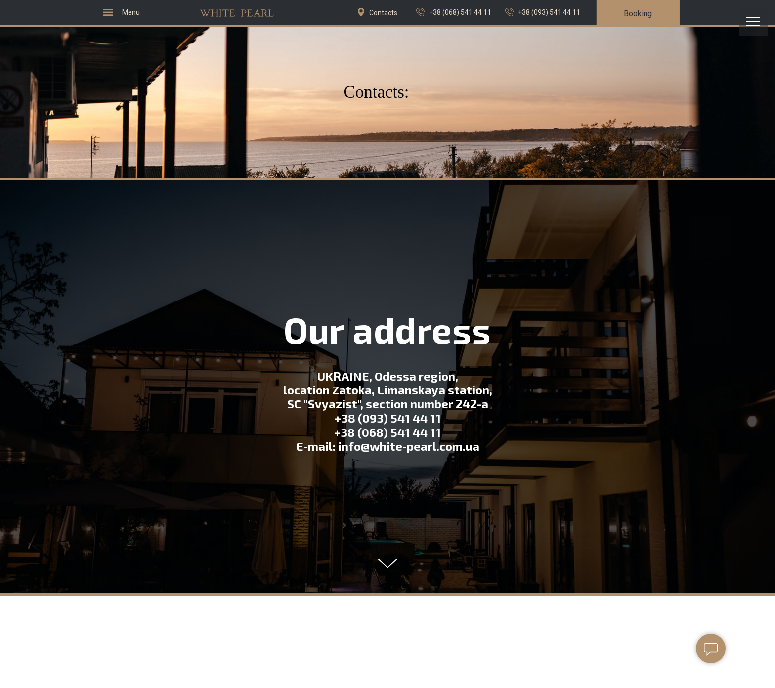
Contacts (383, 13)
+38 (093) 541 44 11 (549, 12)
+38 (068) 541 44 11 (460, 12)
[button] (638, 13)
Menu (131, 12)
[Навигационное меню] (753, 22)
